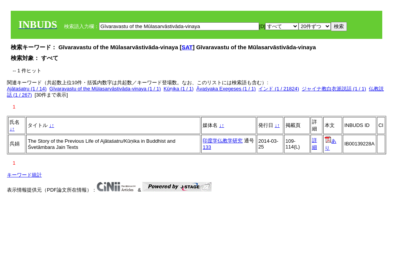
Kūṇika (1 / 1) (178, 89)
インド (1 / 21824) (278, 89)
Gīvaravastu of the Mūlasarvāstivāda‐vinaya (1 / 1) (105, 89)
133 (207, 147)
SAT (187, 47)
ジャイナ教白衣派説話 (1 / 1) (334, 89)
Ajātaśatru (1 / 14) (26, 89)
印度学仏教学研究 (223, 141)
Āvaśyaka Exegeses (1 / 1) (226, 89)
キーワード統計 (24, 175)
